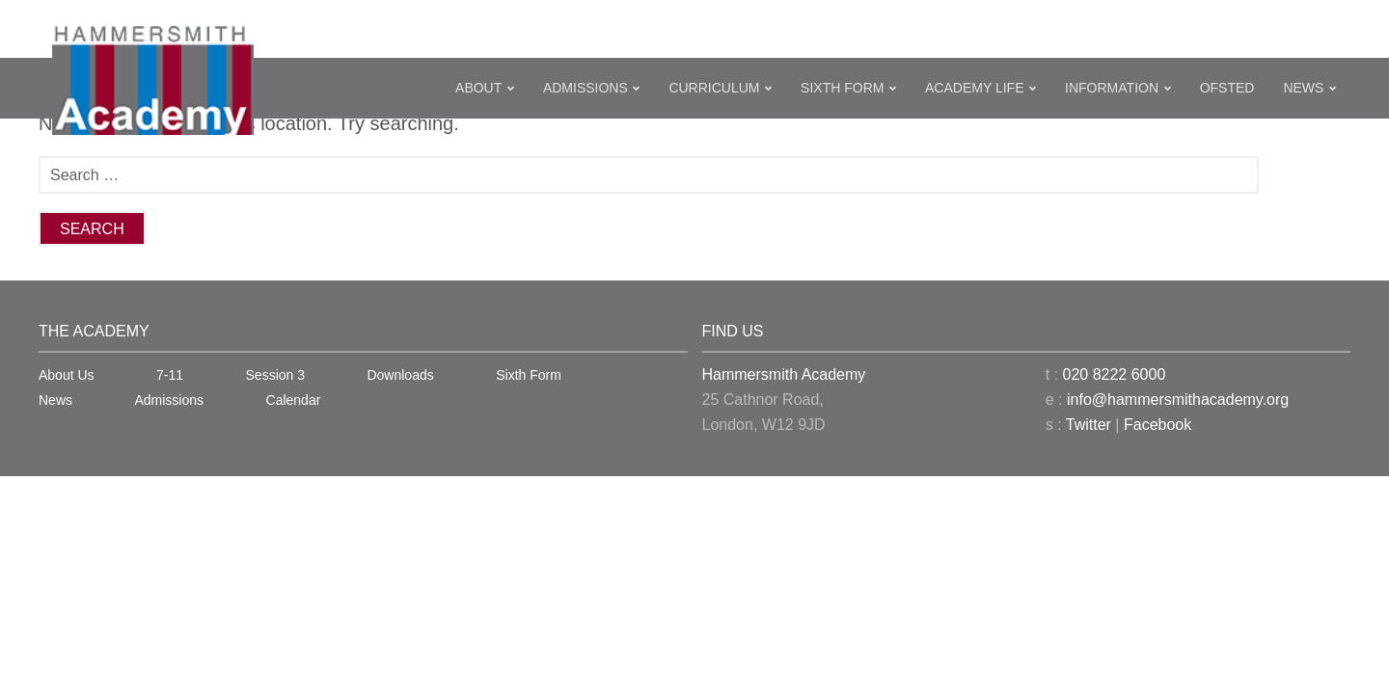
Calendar (293, 400)
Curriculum (713, 87)
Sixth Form (842, 87)
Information (1111, 87)
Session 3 (275, 375)
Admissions (585, 87)
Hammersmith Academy (784, 374)
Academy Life (974, 87)
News (1303, 87)
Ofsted (1227, 87)
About (478, 87)
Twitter (1088, 424)
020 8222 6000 (1114, 374)
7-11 (169, 375)
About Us (67, 375)
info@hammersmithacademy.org (1178, 399)
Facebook (1157, 424)
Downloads (400, 375)
